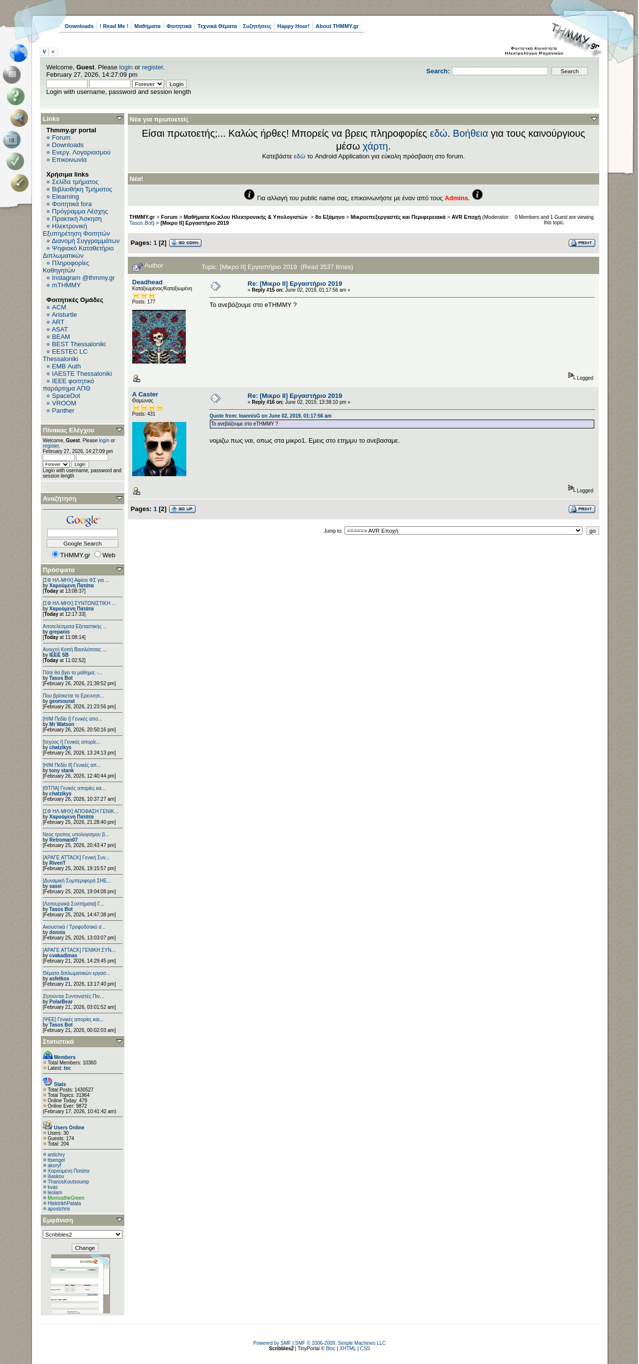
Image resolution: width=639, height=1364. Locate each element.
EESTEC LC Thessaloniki (65, 355)
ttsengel (56, 1160)
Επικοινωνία (69, 159)
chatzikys (60, 747)
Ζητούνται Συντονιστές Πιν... (73, 996)
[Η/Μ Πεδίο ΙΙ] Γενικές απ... (72, 765)
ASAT (60, 329)
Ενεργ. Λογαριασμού (81, 152)
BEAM (61, 336)
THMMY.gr (142, 217)
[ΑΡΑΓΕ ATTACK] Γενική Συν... (76, 857)
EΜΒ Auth (66, 366)
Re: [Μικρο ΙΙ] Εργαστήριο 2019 (295, 283)
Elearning (65, 196)
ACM (59, 307)
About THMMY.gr (337, 26)
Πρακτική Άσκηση (77, 218)
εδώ (439, 133)
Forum (61, 137)
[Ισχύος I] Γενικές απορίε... (71, 742)
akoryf (54, 1165)
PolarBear (60, 1001)
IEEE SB (58, 655)
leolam (55, 1192)
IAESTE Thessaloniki (82, 373)
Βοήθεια (470, 133)
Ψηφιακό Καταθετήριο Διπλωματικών (78, 251)
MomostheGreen (66, 1198)
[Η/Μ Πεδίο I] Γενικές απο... (72, 719)
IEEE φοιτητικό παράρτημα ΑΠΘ (68, 384)
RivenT (57, 863)
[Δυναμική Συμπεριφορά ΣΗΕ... (77, 880)
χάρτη (375, 146)
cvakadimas (63, 955)
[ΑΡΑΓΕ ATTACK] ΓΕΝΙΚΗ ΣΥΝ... (79, 950)
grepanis (59, 632)
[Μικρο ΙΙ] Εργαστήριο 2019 (194, 223)
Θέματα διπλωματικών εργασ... (76, 973)
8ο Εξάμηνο (330, 217)
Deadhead (147, 282)
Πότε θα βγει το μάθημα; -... (73, 672)
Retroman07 (63, 840)
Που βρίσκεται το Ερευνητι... (73, 695)
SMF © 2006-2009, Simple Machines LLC (340, 1343)
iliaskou (56, 1176)
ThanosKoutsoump (68, 1181)
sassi (55, 886)
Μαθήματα (147, 26)
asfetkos (59, 978)
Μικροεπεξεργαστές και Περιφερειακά (398, 217)
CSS (365, 1348)
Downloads (79, 26)
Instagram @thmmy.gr (83, 277)
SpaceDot (66, 395)
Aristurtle (64, 314)
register (152, 67)
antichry (56, 1154)
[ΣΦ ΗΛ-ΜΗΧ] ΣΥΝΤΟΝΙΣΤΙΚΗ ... (79, 603)
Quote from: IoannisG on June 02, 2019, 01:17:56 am (270, 416)
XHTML (348, 1348)
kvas (53, 1187)
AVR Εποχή (466, 217)
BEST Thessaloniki (79, 344)
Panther (63, 410)
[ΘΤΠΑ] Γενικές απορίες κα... (74, 788)
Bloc (330, 1348)
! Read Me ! (114, 26)
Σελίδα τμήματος (75, 181)
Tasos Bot (61, 678)
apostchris (59, 1209)
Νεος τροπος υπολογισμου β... (76, 834)
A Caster (145, 394)
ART (58, 322)
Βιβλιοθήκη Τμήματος (82, 189)
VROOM (64, 403)
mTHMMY (66, 285)
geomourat (62, 701)
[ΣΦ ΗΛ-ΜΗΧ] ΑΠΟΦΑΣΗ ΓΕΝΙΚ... (80, 811)
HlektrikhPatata (64, 1203)
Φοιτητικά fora (72, 204)
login (126, 67)
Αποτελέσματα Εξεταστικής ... (75, 626)
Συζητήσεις (257, 26)
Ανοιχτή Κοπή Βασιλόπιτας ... (75, 649)
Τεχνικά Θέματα (217, 26)
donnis (57, 932)
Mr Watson (61, 724)
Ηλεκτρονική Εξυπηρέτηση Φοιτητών (76, 229)
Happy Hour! (293, 26)
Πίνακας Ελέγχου (68, 430)
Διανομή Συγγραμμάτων (85, 240)
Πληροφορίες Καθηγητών (66, 266)
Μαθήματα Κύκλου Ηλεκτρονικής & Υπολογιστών (246, 217)
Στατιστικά (58, 1041)
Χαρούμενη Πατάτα (71, 585)
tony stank (61, 770)
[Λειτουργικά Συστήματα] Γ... (73, 904)
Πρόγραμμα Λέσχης (80, 211)
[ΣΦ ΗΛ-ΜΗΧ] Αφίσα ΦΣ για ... (76, 580)
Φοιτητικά (179, 26)
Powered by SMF (272, 1343)
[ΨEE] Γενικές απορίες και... (73, 1019)
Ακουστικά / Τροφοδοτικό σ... (74, 927)
